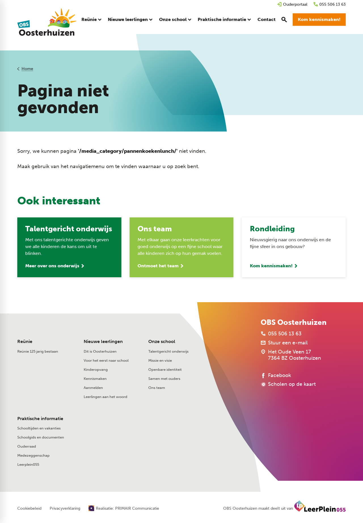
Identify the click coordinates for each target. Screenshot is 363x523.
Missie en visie (160, 361)
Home (27, 68)
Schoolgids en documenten (40, 437)
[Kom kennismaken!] (319, 20)
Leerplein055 (28, 465)
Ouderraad (26, 446)
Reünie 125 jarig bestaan (37, 352)
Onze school (161, 342)
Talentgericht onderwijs (168, 352)
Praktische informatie (40, 419)
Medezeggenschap (33, 456)
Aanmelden (93, 388)
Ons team (156, 388)
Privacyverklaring (65, 509)
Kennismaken (95, 379)
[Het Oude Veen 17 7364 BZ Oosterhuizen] (291, 355)
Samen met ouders (164, 379)
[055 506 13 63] (329, 4)
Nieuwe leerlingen (103, 342)
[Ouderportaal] (292, 4)
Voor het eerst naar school (106, 361)
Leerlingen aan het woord (105, 397)
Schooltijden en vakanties (39, 428)
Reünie (24, 342)
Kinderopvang (96, 370)
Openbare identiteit (165, 370)
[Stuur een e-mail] (284, 343)
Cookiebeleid (29, 509)
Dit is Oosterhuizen (100, 352)
